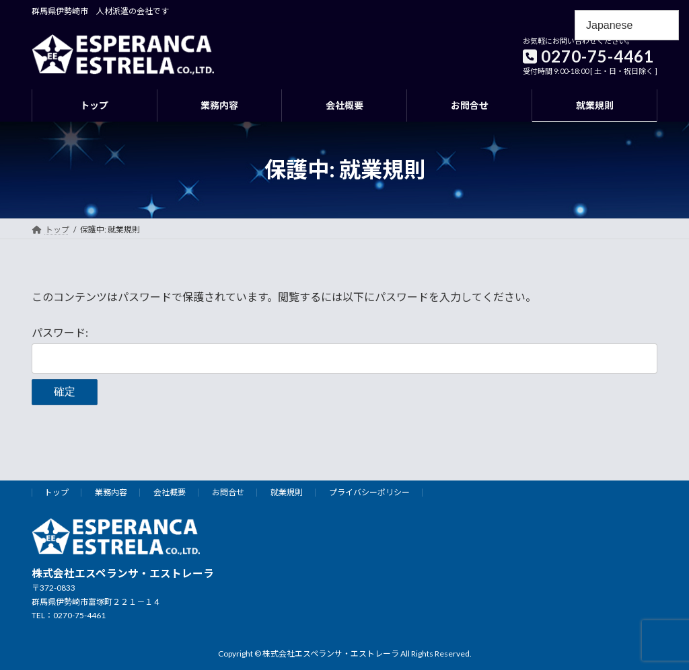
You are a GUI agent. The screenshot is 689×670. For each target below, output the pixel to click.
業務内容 (111, 492)
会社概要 (169, 492)
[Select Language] (627, 25)
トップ (56, 492)
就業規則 (286, 492)
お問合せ (228, 492)
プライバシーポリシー (369, 492)
